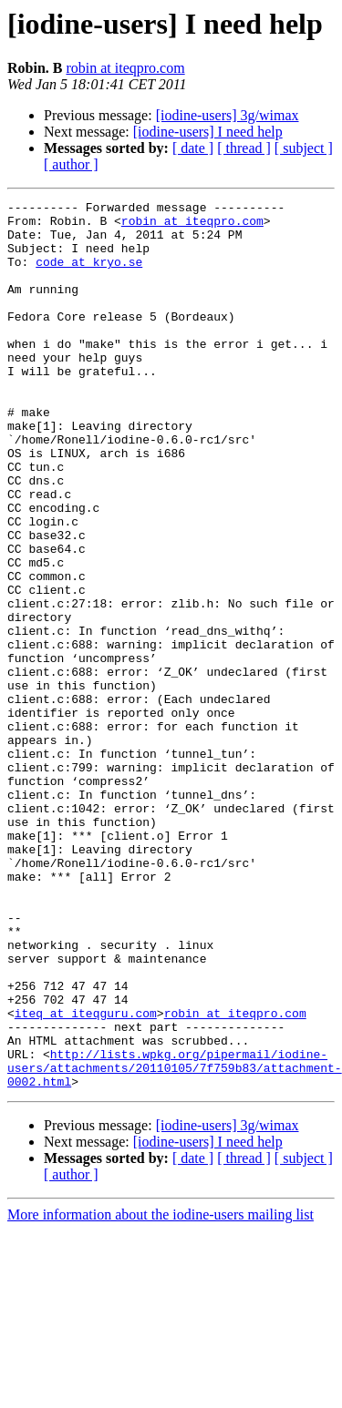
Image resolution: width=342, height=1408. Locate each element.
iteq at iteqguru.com (86, 1176)
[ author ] (71, 164)
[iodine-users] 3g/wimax (227, 115)
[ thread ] (244, 148)
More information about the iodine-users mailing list (160, 1392)
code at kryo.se (89, 275)
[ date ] (192, 148)
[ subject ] (304, 148)
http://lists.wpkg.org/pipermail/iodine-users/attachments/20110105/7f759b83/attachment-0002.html (174, 1242)
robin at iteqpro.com (125, 68)
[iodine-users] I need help (208, 131)
